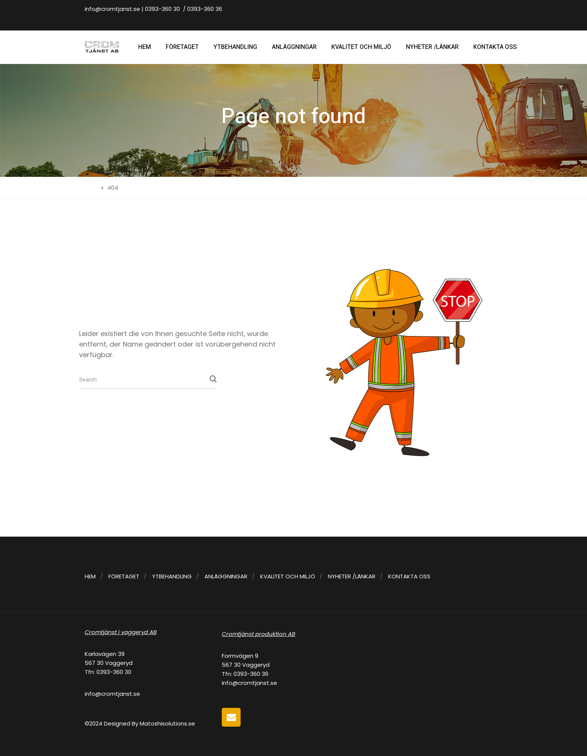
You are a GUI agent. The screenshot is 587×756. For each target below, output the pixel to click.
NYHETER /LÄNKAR (432, 47)
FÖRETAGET (182, 47)
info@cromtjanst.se (112, 9)
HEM (144, 47)
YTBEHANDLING (235, 47)
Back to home (109, 412)
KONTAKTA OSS (495, 47)
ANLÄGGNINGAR (294, 47)
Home (87, 188)
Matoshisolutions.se (167, 723)
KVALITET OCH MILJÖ (361, 47)
